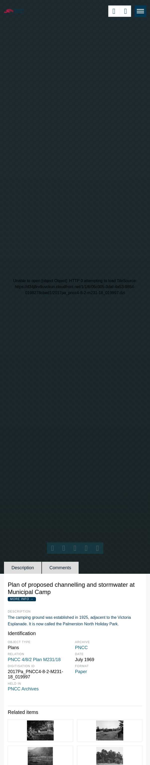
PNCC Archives (23, 688)
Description (22, 567)
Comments (60, 567)
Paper (81, 671)
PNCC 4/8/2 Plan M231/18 (34, 659)
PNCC (81, 647)
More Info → (21, 599)
